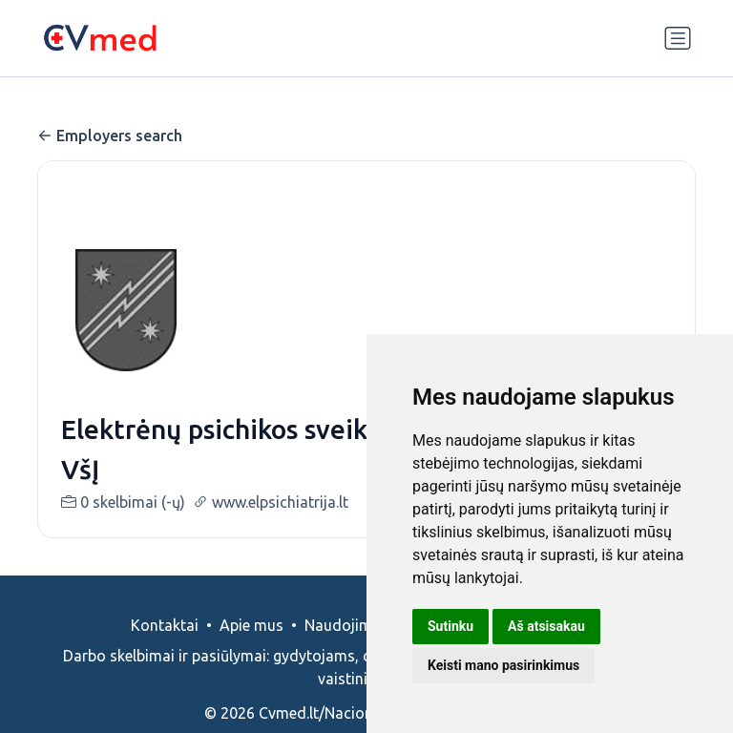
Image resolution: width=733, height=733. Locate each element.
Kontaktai (165, 625)
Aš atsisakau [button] (546, 626)
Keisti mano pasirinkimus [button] (503, 665)
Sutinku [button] (450, 626)
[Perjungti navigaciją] (678, 38)
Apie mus (251, 625)
